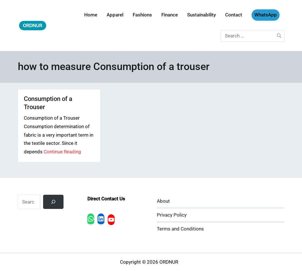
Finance (169, 15)
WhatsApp (265, 15)
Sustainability (201, 15)
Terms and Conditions (180, 229)
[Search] (53, 202)
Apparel (115, 15)
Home (90, 15)
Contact (233, 15)
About (163, 201)
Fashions (142, 15)
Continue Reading (62, 151)
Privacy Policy (172, 215)
